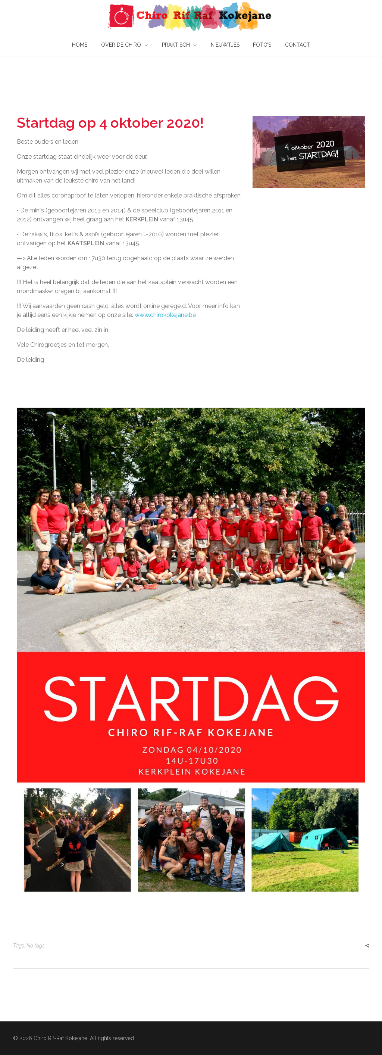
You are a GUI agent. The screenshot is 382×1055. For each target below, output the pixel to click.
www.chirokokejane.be (165, 314)
